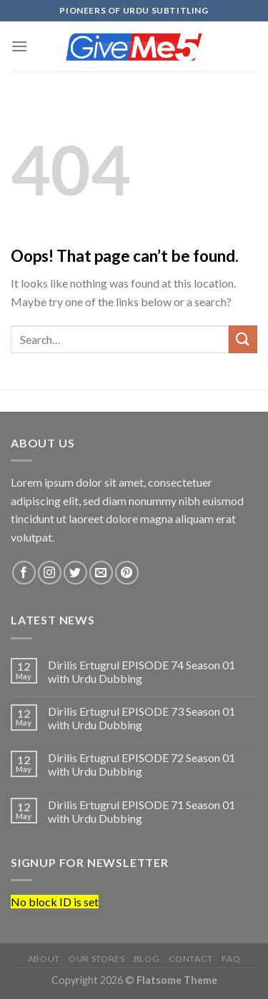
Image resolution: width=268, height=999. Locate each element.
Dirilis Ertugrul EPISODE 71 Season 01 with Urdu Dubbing (141, 811)
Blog (146, 958)
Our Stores (96, 958)
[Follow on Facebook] (24, 572)
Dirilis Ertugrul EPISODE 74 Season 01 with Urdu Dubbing (141, 671)
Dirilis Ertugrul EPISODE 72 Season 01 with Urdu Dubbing (141, 764)
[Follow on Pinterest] (127, 572)
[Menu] (19, 46)
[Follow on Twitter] (75, 572)
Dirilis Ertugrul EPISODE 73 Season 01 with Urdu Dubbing (141, 717)
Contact (191, 958)
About (44, 958)
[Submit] (243, 339)
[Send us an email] (101, 572)
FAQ (231, 958)
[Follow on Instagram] (49, 572)
